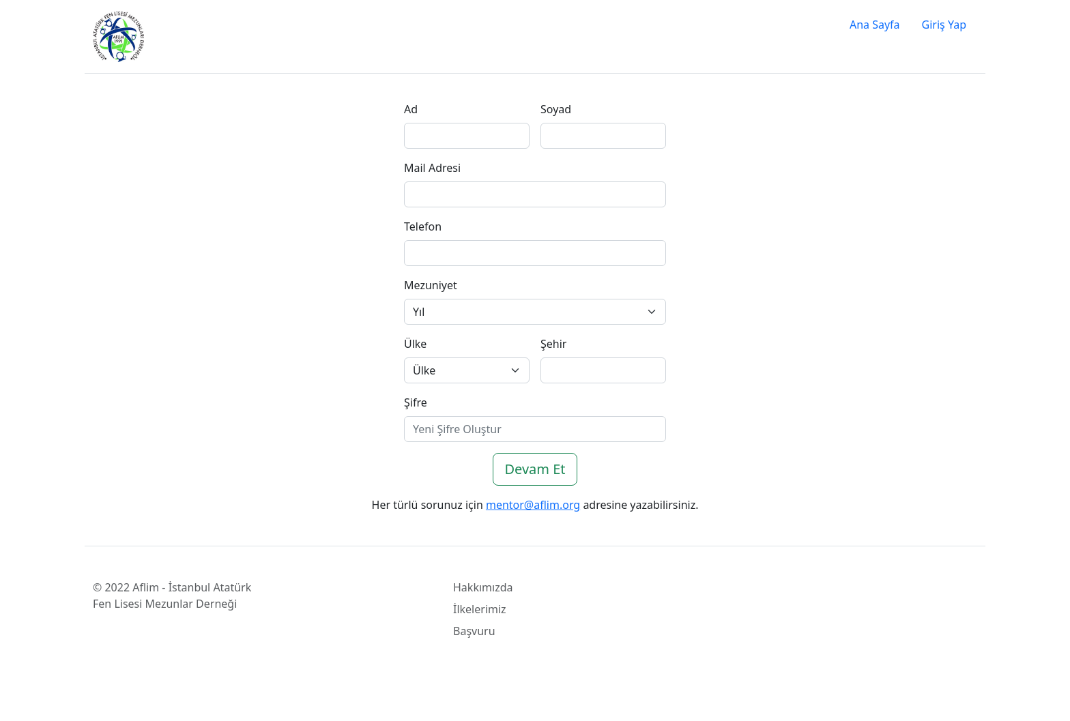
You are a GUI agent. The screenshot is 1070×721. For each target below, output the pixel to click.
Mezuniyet (430, 285)
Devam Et (534, 469)
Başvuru (474, 630)
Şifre (415, 402)
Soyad (555, 109)
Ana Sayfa (875, 24)
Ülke (415, 343)
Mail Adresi (432, 167)
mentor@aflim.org (533, 504)
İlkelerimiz (479, 609)
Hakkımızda (482, 587)
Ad (411, 109)
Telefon (423, 226)
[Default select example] (535, 312)
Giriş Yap (944, 24)
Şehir (553, 343)
